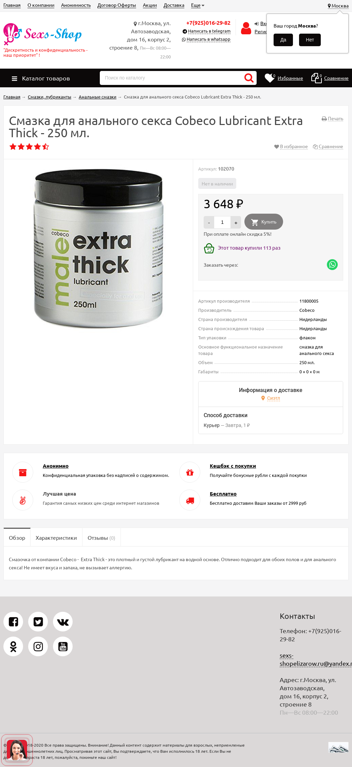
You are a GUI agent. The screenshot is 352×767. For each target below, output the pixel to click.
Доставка (174, 5)
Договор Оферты (116, 5)
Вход (265, 23)
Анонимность (76, 5)
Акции (150, 5)
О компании (40, 5)
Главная (12, 5)
